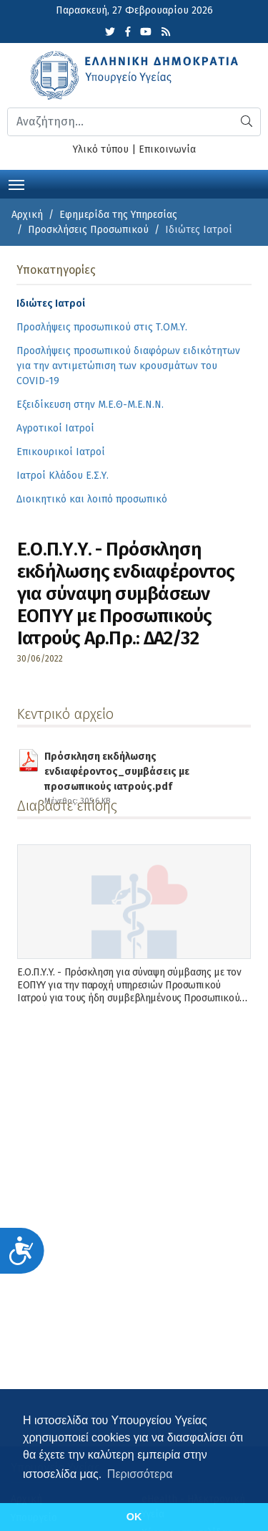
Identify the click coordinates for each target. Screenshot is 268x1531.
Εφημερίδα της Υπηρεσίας (118, 215)
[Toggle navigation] (16, 183)
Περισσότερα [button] (140, 1474)
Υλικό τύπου (101, 149)
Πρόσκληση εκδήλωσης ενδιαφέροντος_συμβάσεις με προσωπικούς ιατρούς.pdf (138, 761)
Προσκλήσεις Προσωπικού (88, 230)
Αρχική (27, 215)
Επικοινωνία (167, 149)
